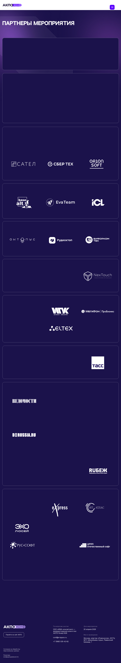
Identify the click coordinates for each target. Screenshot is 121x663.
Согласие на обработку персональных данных (11, 650)
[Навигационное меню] (112, 7)
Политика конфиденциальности (10, 656)
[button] (23, 109)
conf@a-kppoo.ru (60, 637)
